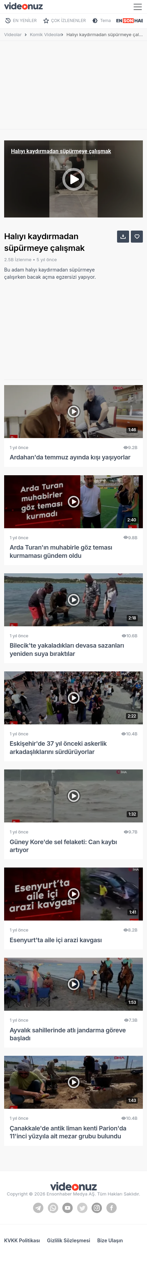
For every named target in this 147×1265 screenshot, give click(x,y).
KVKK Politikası (22, 1240)
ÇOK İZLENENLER (68, 20)
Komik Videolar (46, 34)
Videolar (13, 34)
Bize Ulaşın (110, 1240)
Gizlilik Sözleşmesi (68, 1240)
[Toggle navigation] (138, 7)
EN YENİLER (25, 20)
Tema (105, 20)
